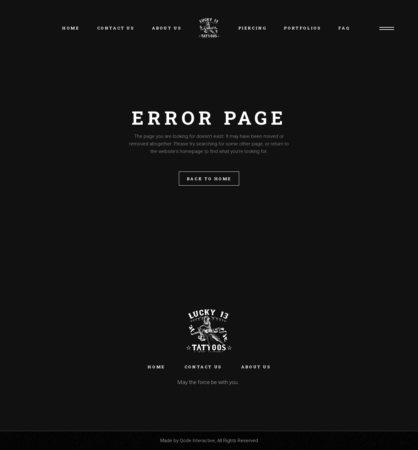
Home (156, 367)
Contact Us (203, 367)
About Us (256, 367)
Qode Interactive (197, 440)
